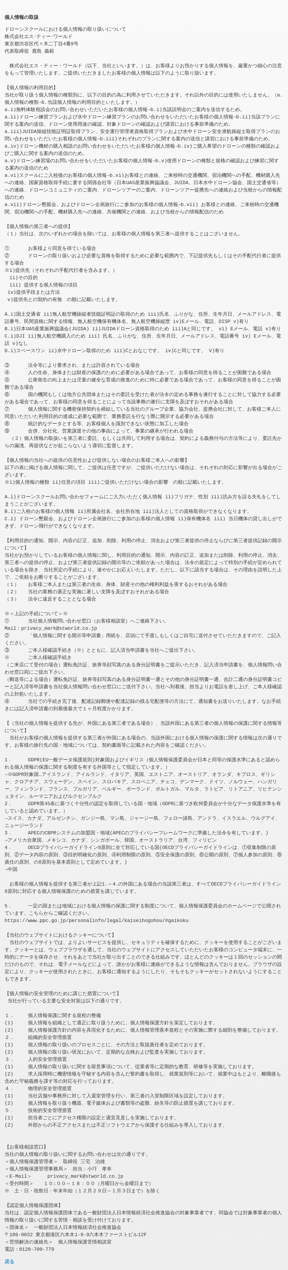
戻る (9, 1261)
